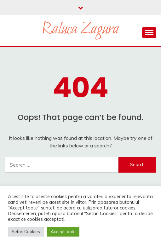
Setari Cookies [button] (26, 231)
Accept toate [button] (63, 231)
